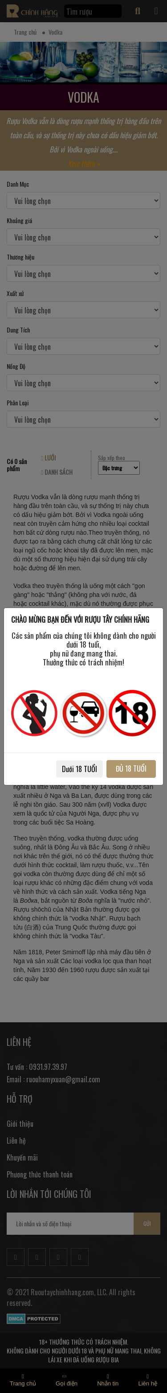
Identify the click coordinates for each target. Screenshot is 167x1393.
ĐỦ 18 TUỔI (131, 768)
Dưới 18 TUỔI (79, 769)
